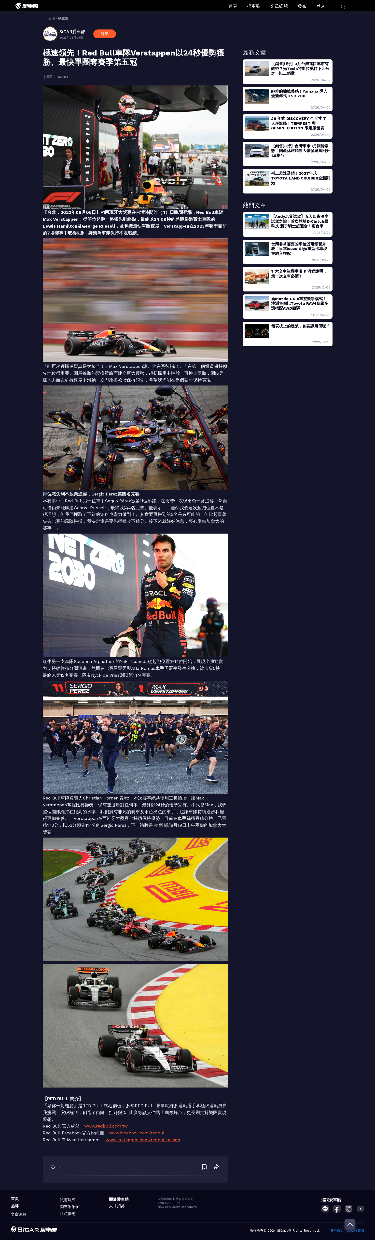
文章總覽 (279, 6)
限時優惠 (68, 1213)
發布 (302, 6)
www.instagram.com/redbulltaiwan (143, 1139)
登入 (320, 6)
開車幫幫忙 (70, 1206)
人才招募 (117, 1205)
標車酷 (253, 6)
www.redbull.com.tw (106, 1126)
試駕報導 (68, 1200)
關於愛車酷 (119, 1199)
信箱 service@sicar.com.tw (177, 1207)
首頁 (232, 6)
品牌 (15, 1206)
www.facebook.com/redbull (137, 1132)
